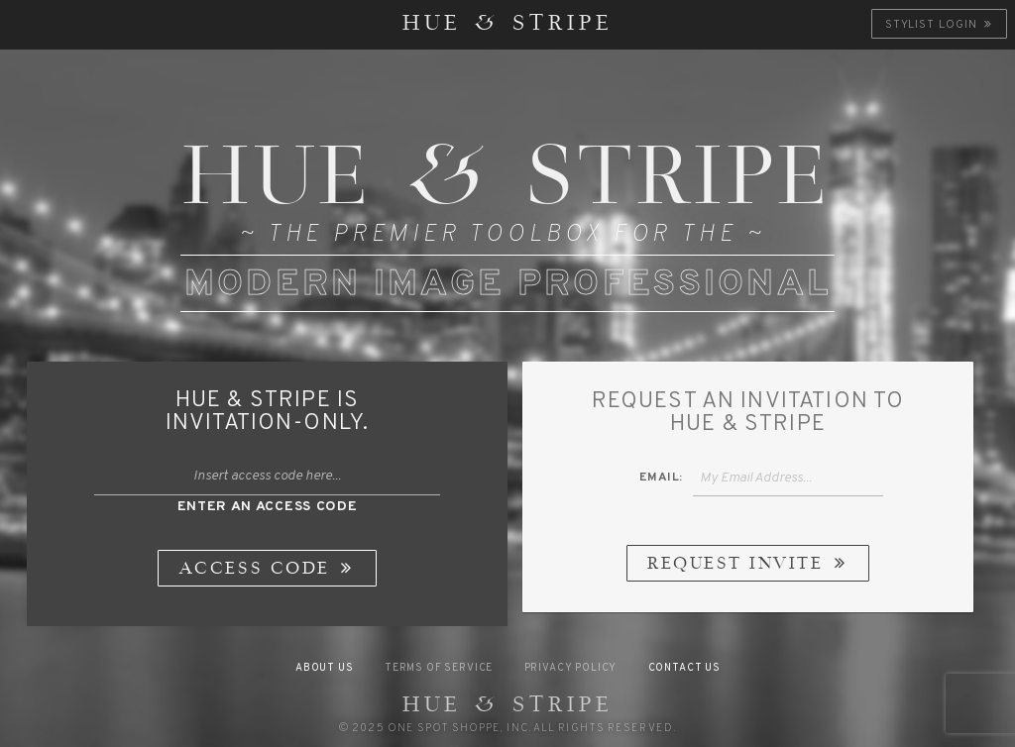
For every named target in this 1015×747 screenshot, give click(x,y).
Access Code (268, 570)
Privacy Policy (571, 668)
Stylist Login (940, 25)
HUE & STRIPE (508, 25)
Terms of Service (439, 668)
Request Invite (748, 565)
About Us (324, 668)
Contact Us (684, 668)
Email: (661, 477)
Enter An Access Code (267, 506)
